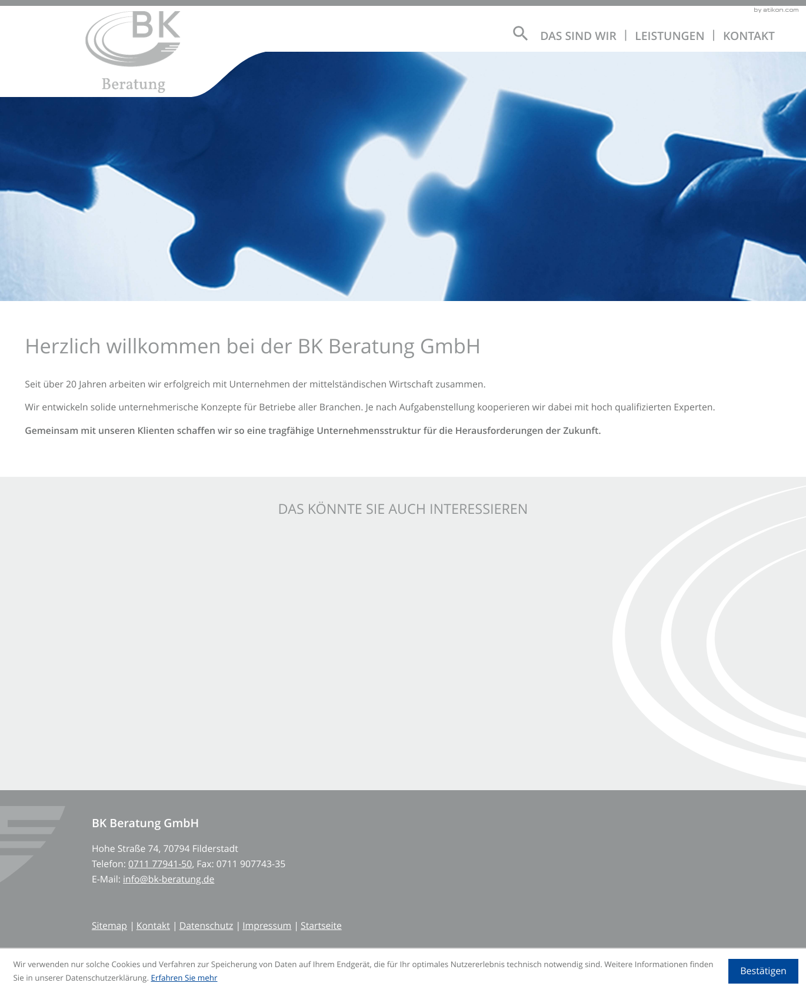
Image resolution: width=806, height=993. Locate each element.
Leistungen (669, 36)
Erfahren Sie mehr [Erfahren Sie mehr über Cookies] (184, 977)
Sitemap (109, 925)
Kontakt (749, 36)
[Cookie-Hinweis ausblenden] (763, 971)
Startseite (321, 925)
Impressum (266, 925)
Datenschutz (206, 925)
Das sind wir (578, 36)
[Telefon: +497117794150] (160, 863)
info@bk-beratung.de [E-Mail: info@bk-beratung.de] (168, 878)
